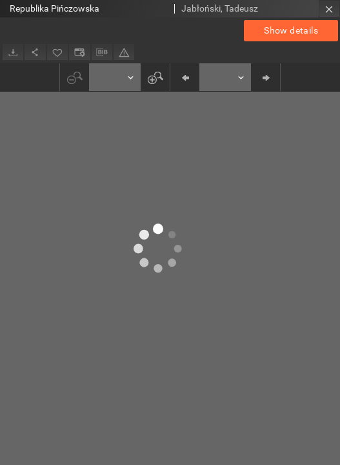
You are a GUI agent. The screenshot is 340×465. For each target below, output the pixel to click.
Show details (291, 30)
